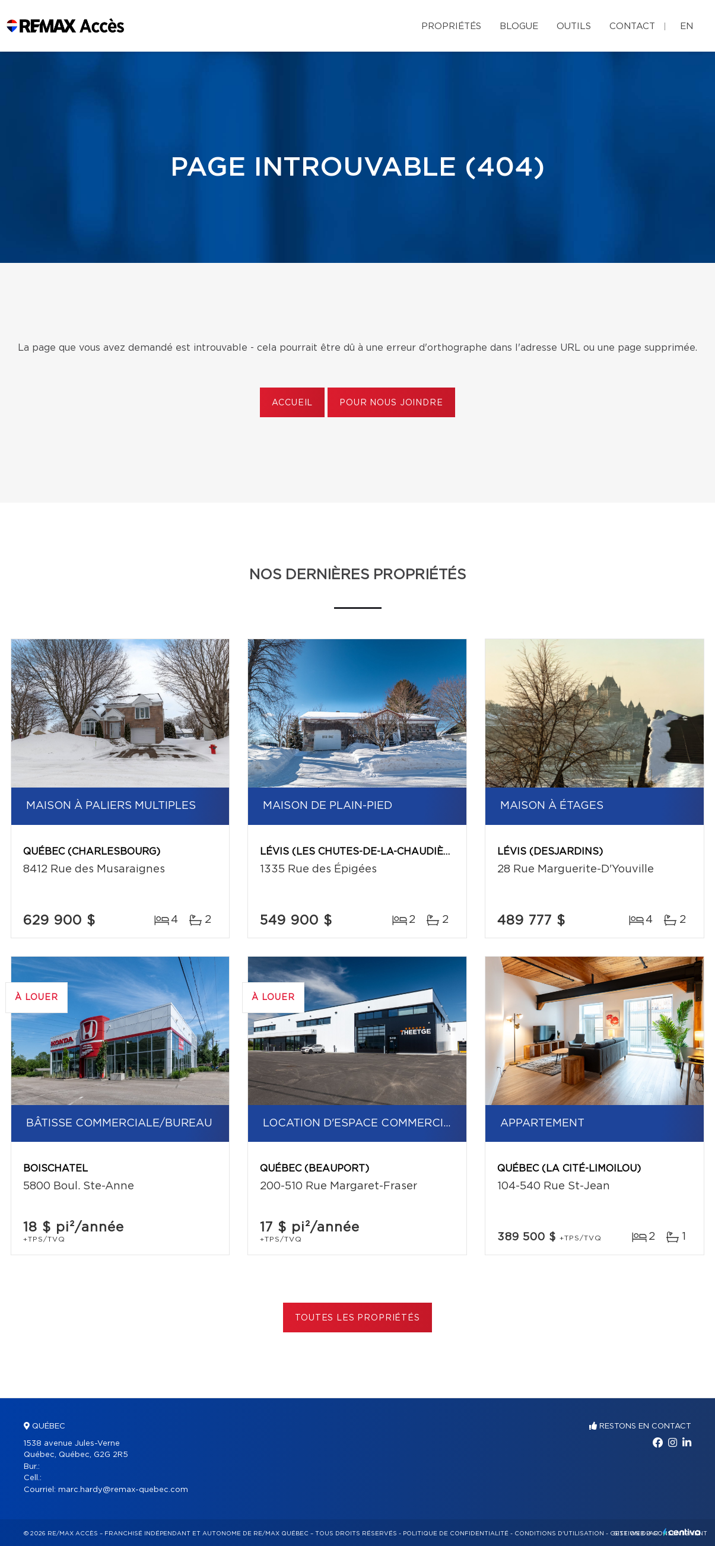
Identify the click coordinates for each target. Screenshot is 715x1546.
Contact (632, 26)
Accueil (292, 403)
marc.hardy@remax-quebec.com (123, 1490)
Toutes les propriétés (357, 1318)
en (686, 26)
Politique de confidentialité (456, 1534)
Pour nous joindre (391, 403)
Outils (574, 26)
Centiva (682, 1532)
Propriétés (451, 26)
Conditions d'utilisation (559, 1534)
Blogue (519, 26)
